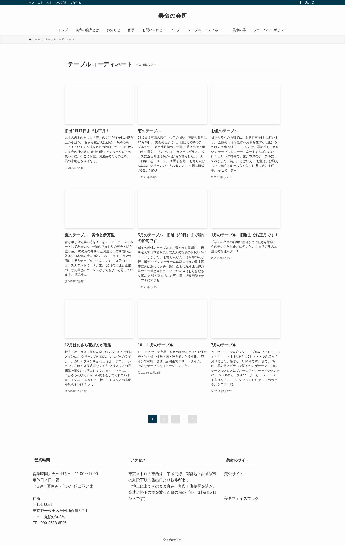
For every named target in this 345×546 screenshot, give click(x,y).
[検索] (313, 2)
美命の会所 (172, 16)
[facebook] (301, 2)
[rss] (307, 2)
